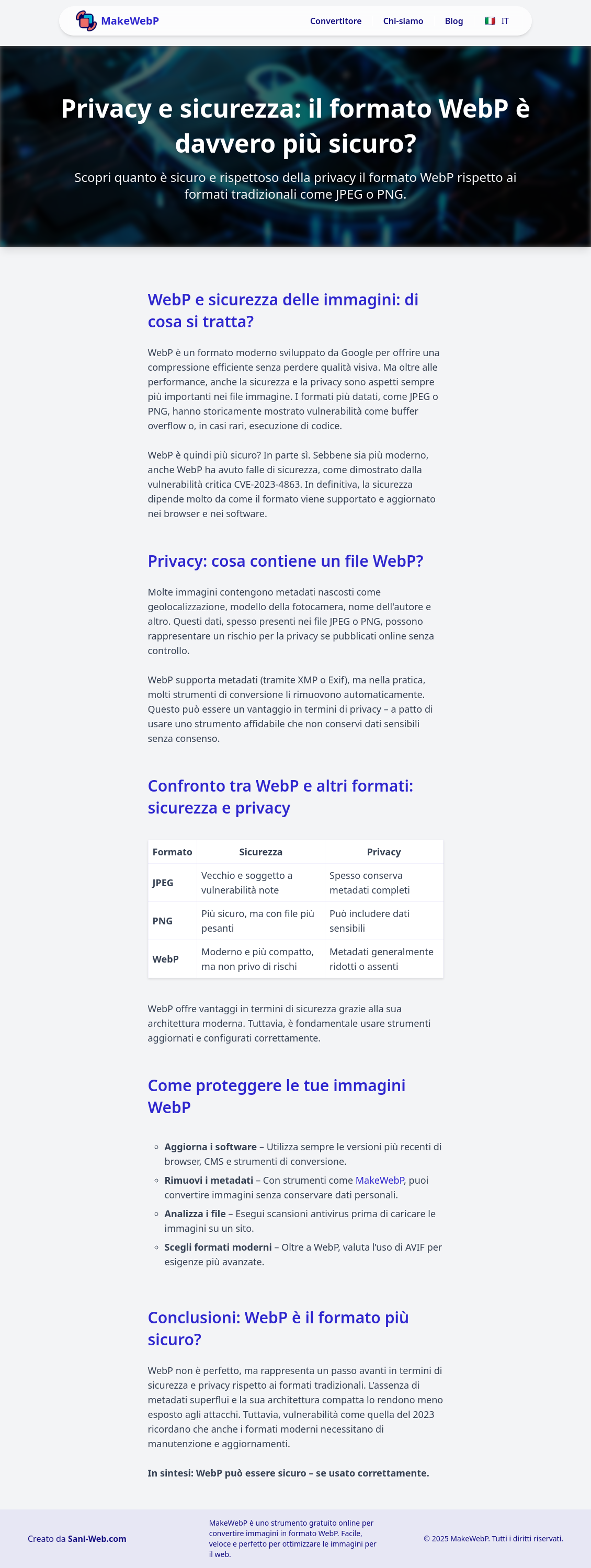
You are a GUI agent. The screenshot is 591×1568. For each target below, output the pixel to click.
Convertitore (336, 21)
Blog (454, 21)
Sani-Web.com (97, 1538)
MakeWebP (380, 1180)
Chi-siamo (403, 21)
